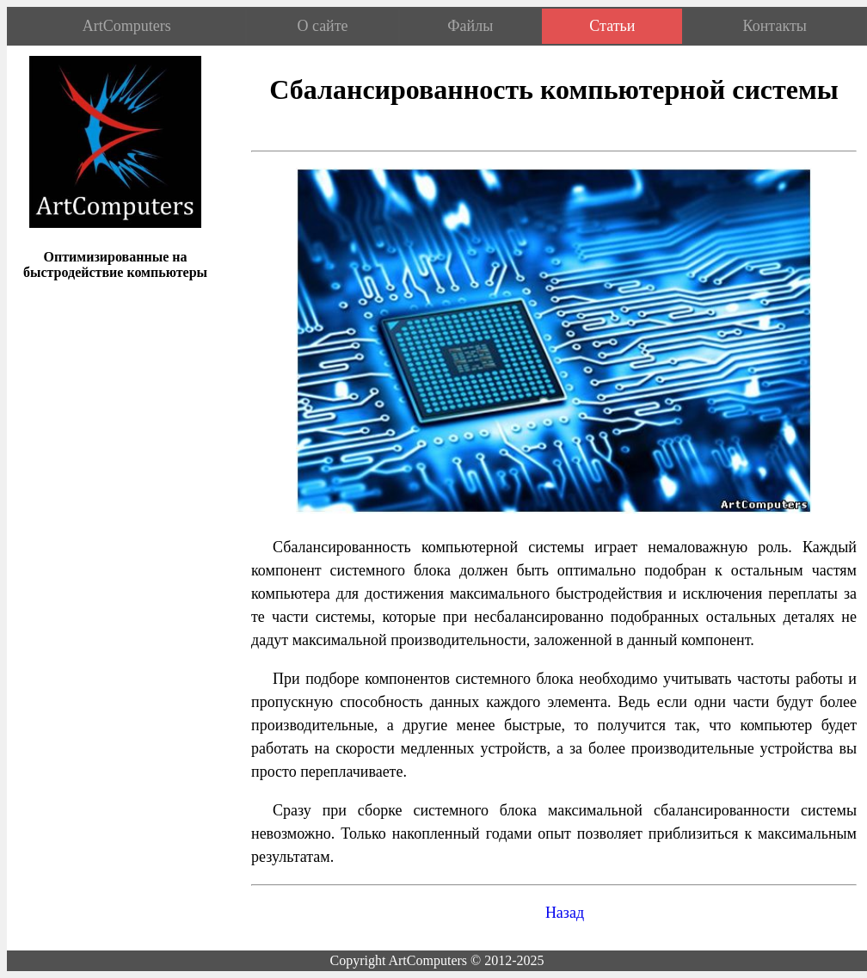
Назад (564, 912)
